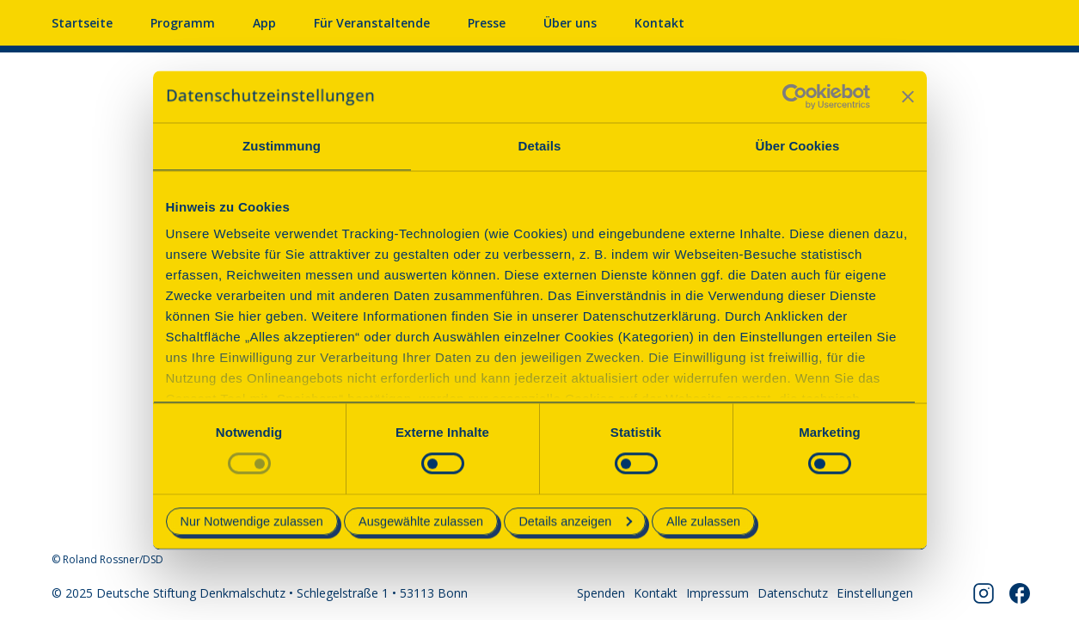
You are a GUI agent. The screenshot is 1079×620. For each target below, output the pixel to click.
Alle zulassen (703, 521)
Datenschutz (792, 593)
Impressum (717, 593)
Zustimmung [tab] (281, 145)
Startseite (82, 23)
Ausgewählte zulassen (421, 521)
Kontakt (659, 23)
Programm (182, 23)
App (264, 23)
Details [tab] (539, 145)
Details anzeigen (575, 521)
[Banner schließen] (908, 96)
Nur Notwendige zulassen (252, 521)
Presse (487, 23)
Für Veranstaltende (372, 23)
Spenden (601, 593)
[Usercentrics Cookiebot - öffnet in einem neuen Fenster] (795, 96)
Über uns (570, 23)
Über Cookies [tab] (798, 145)
